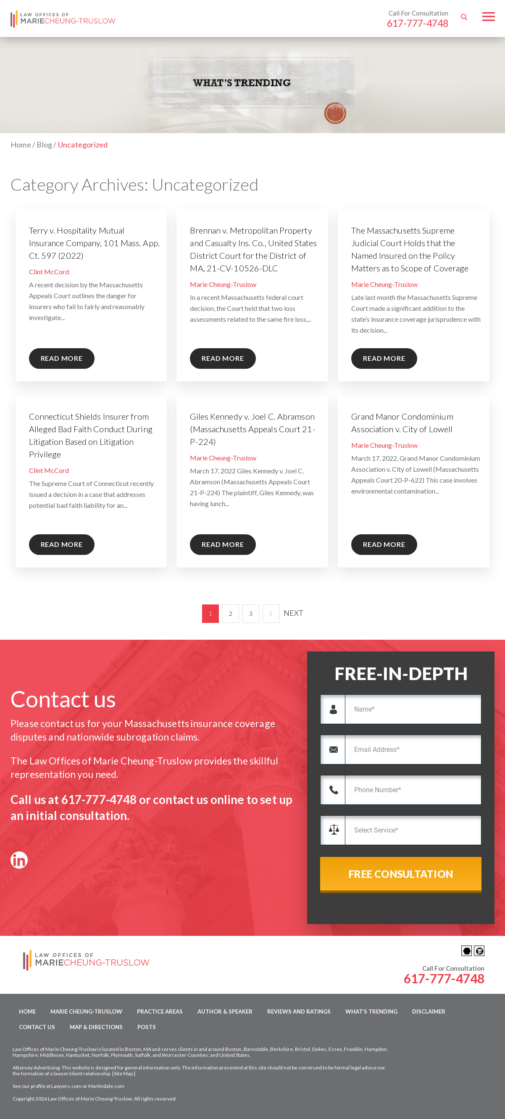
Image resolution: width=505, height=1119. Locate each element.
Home (27, 1011)
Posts (146, 1027)
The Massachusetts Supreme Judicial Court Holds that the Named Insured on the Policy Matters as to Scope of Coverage (409, 249)
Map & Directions (96, 1027)
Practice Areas (160, 1011)
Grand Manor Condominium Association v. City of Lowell (402, 422)
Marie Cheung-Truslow (223, 284)
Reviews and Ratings (299, 1011)
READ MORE (62, 358)
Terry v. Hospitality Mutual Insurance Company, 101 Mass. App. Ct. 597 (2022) (94, 242)
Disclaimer (428, 1011)
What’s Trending (371, 1011)
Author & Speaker (224, 1011)
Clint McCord (49, 272)
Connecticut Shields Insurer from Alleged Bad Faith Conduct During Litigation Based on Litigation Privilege (91, 435)
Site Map (123, 1073)
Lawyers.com (66, 1086)
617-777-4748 (417, 23)
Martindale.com (106, 1086)
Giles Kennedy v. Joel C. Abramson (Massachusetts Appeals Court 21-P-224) (252, 429)
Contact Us (37, 1027)
